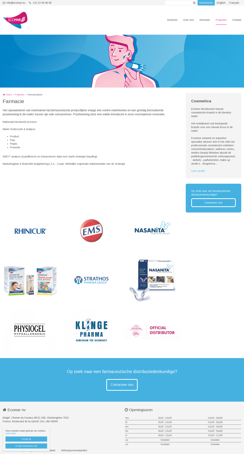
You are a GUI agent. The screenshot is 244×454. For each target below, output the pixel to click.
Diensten (205, 19)
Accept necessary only (26, 446)
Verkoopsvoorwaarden (74, 450)
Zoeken (194, 3)
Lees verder (198, 170)
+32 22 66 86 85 (40, 2)
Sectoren (172, 19)
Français (234, 2)
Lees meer (10, 433)
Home (9, 94)
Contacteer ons (213, 202)
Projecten (221, 19)
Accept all (26, 439)
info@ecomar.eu (14, 2)
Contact (236, 19)
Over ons (188, 19)
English (221, 2)
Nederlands (206, 2)
